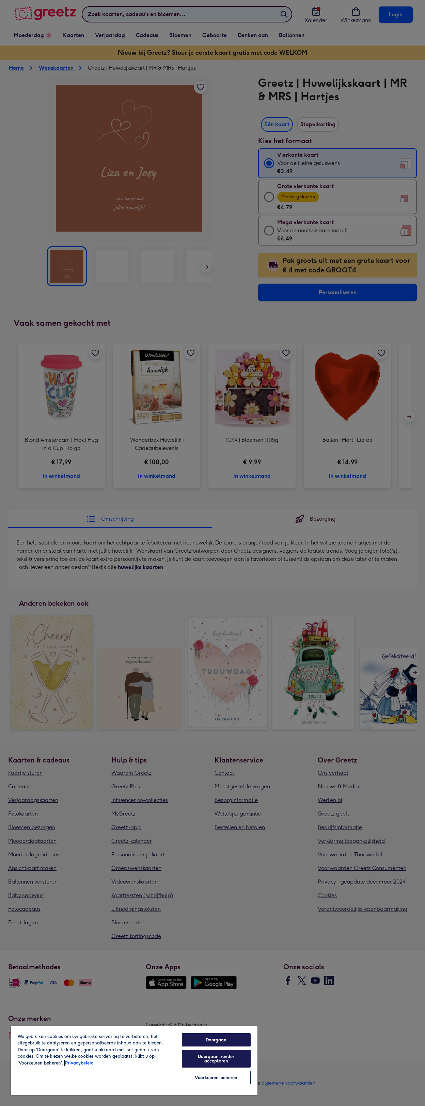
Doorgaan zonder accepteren (216, 1058)
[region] (134, 1060)
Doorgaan (216, 1039)
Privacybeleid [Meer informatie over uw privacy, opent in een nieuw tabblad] (79, 1063)
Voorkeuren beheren (216, 1077)
